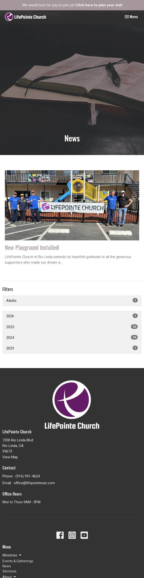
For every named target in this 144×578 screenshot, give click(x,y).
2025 (72, 326)
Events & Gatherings (17, 561)
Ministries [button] (12, 555)
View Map (10, 457)
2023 (72, 348)
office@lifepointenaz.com (34, 483)
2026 (72, 315)
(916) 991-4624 (27, 476)
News (6, 566)
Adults (72, 300)
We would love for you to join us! (72, 5)
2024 (72, 337)
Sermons (9, 571)
